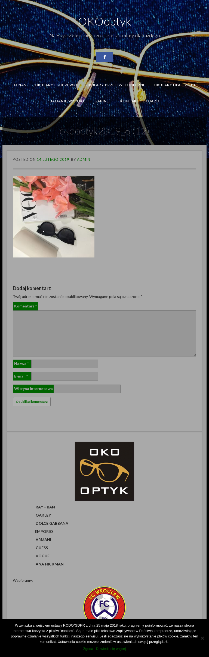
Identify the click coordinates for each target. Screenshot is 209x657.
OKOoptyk (104, 21)
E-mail (21, 376)
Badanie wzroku (67, 101)
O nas (20, 85)
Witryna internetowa (33, 388)
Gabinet (103, 101)
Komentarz (25, 306)
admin (83, 159)
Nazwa (21, 363)
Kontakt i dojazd (139, 101)
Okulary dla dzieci (174, 85)
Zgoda (88, 649)
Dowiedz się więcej (111, 649)
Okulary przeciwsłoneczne (115, 85)
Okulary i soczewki (56, 85)
